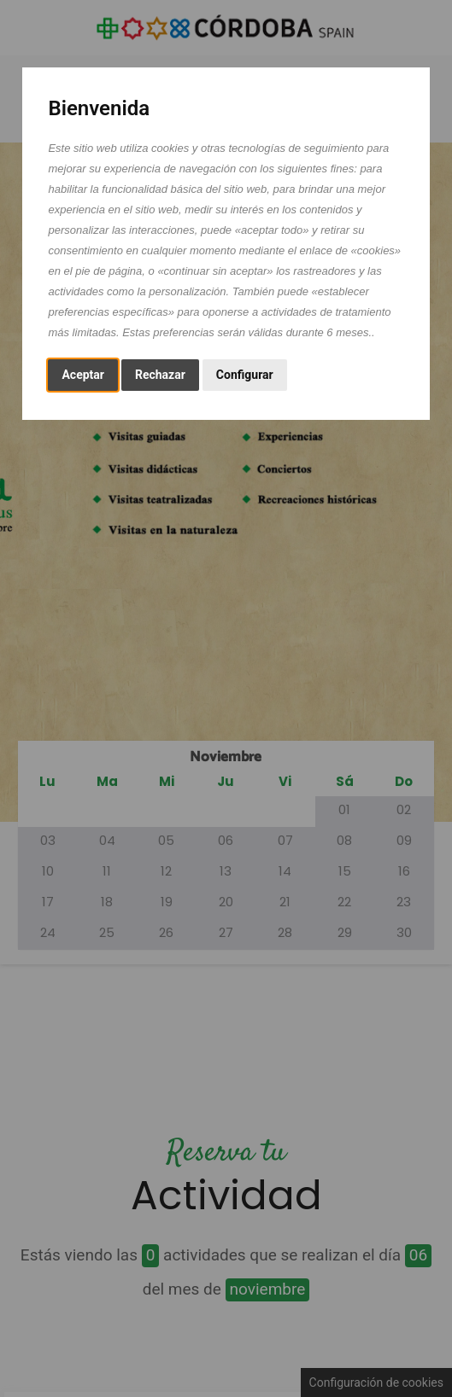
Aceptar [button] (83, 374)
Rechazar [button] (160, 374)
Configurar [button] (244, 374)
